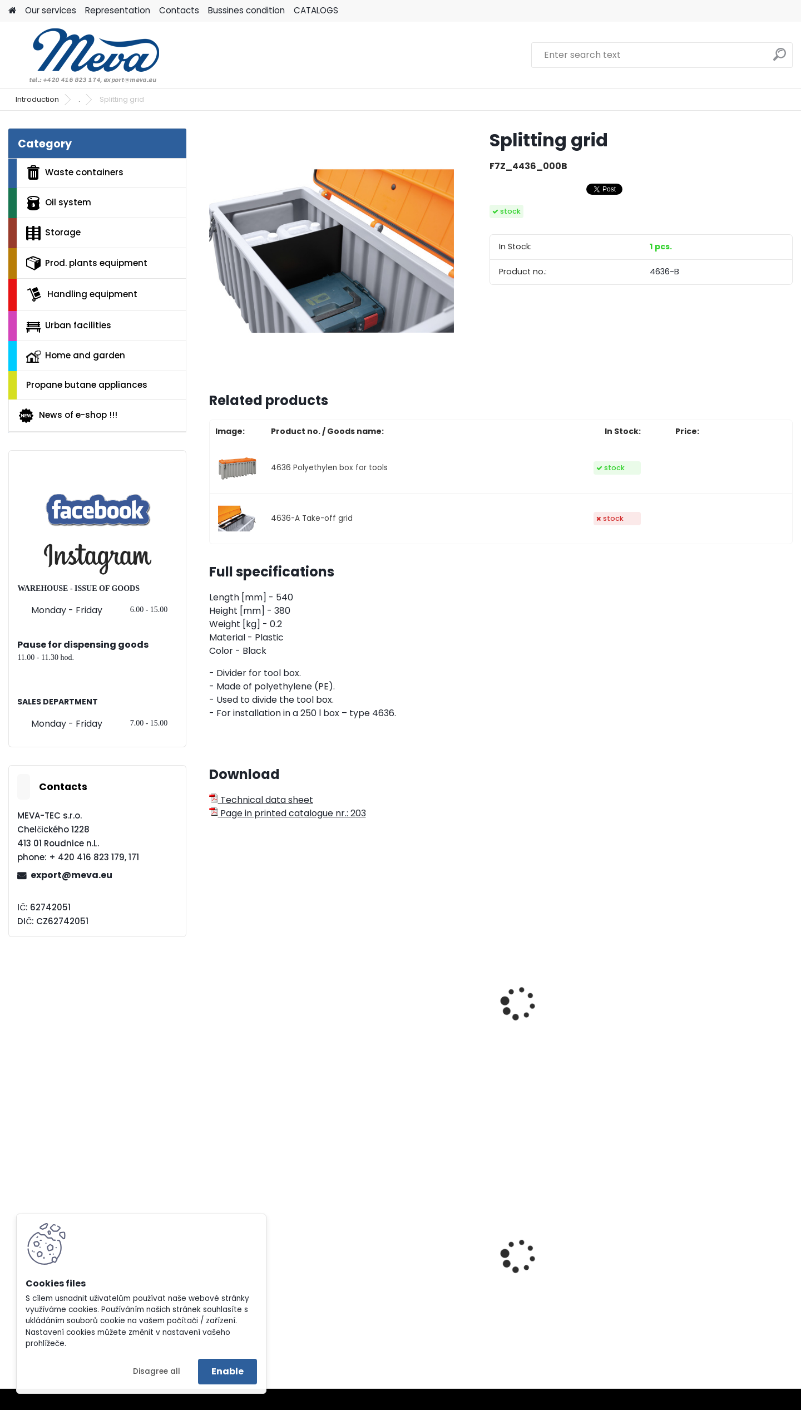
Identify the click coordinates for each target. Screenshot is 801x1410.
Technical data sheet (261, 799)
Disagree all (156, 1371)
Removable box (546, 1005)
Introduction (37, 99)
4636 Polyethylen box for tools (329, 467)
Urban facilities (68, 325)
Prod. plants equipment (86, 263)
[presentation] (213, 991)
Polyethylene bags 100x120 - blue (572, 1280)
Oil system (58, 203)
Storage (53, 233)
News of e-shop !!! (67, 415)
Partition (384, 1005)
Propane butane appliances (86, 385)
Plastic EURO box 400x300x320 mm (256, 1280)
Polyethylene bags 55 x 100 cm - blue (423, 1280)
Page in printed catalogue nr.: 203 (287, 813)
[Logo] (84, 55)
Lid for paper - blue (701, 1285)
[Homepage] (12, 11)
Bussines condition (246, 10)
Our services (50, 10)
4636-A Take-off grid (312, 518)
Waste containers (74, 172)
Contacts (179, 10)
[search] (779, 59)
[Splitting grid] (331, 251)
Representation (117, 10)
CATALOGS (316, 10)
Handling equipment (81, 294)
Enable (227, 1371)
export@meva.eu (71, 875)
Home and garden (75, 356)
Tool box (679, 1030)
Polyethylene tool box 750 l (274, 1030)
